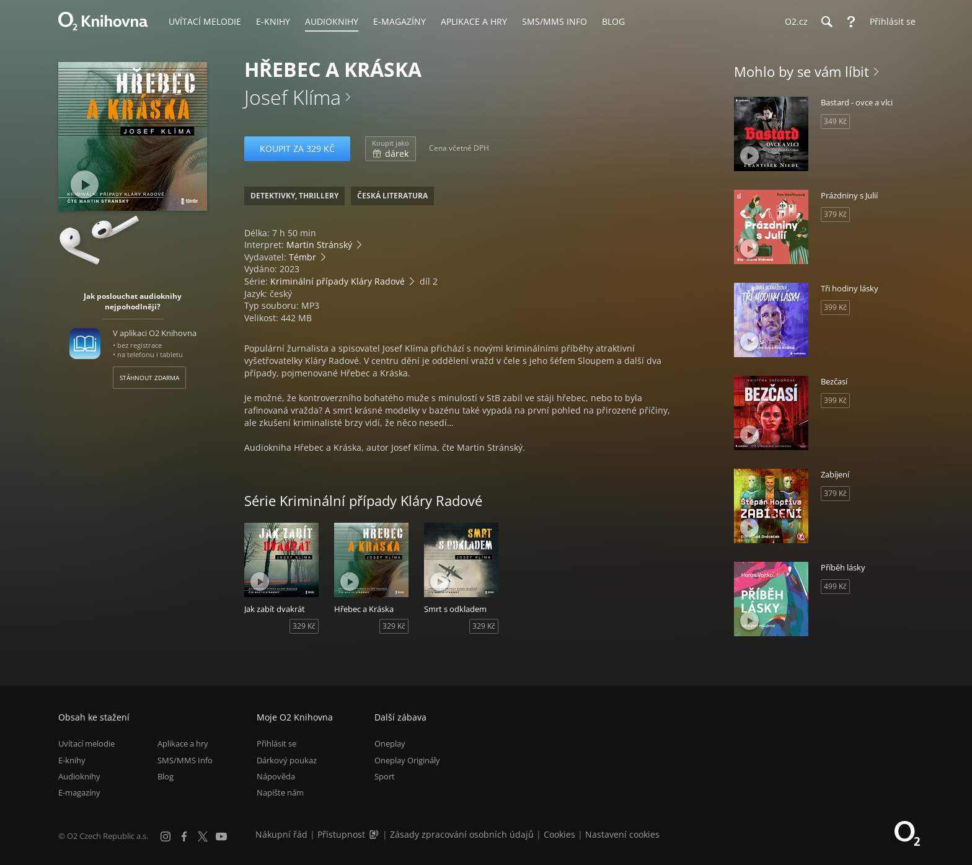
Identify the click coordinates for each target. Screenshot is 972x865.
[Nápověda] (851, 21)
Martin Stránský (319, 245)
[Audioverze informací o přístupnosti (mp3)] (375, 834)
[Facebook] (184, 836)
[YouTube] (221, 836)
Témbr (302, 257)
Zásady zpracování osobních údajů (462, 834)
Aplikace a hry (182, 743)
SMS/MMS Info (185, 760)
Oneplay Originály (407, 760)
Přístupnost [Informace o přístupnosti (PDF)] (341, 834)
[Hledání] (826, 21)
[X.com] (202, 836)
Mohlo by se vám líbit (801, 71)
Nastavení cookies (622, 834)
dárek (390, 148)
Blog (165, 776)
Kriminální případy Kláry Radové (337, 281)
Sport (384, 776)
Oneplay (389, 743)
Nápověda (276, 776)
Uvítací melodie (86, 743)
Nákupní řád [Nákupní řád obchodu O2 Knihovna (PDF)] (281, 834)
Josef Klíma (292, 97)
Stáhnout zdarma (149, 377)
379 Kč (835, 214)
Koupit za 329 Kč (297, 148)
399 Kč (835, 307)
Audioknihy (79, 776)
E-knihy (72, 760)
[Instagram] (165, 836)
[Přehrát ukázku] (84, 184)
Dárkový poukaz (287, 760)
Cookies (559, 834)
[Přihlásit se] (890, 21)
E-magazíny (79, 792)
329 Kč (304, 626)
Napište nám (280, 792)
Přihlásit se (276, 743)
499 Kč (835, 586)
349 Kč (835, 121)
